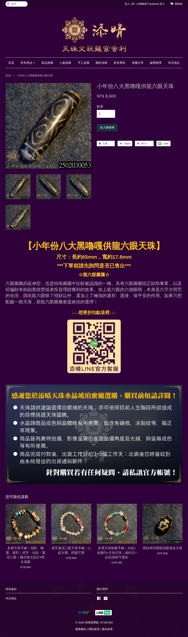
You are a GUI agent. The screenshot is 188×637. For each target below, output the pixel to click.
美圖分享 (138, 62)
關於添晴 (101, 62)
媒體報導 (156, 62)
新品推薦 (47, 62)
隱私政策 (94, 629)
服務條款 (80, 629)
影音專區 (119, 62)
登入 (127, 3)
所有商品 (28, 62)
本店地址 (174, 62)
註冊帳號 (142, 3)
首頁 (11, 62)
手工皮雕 (83, 62)
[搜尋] (17, 4)
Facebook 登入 (156, 3)
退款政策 (107, 629)
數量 (100, 106)
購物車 (178, 3)
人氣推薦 (65, 62)
